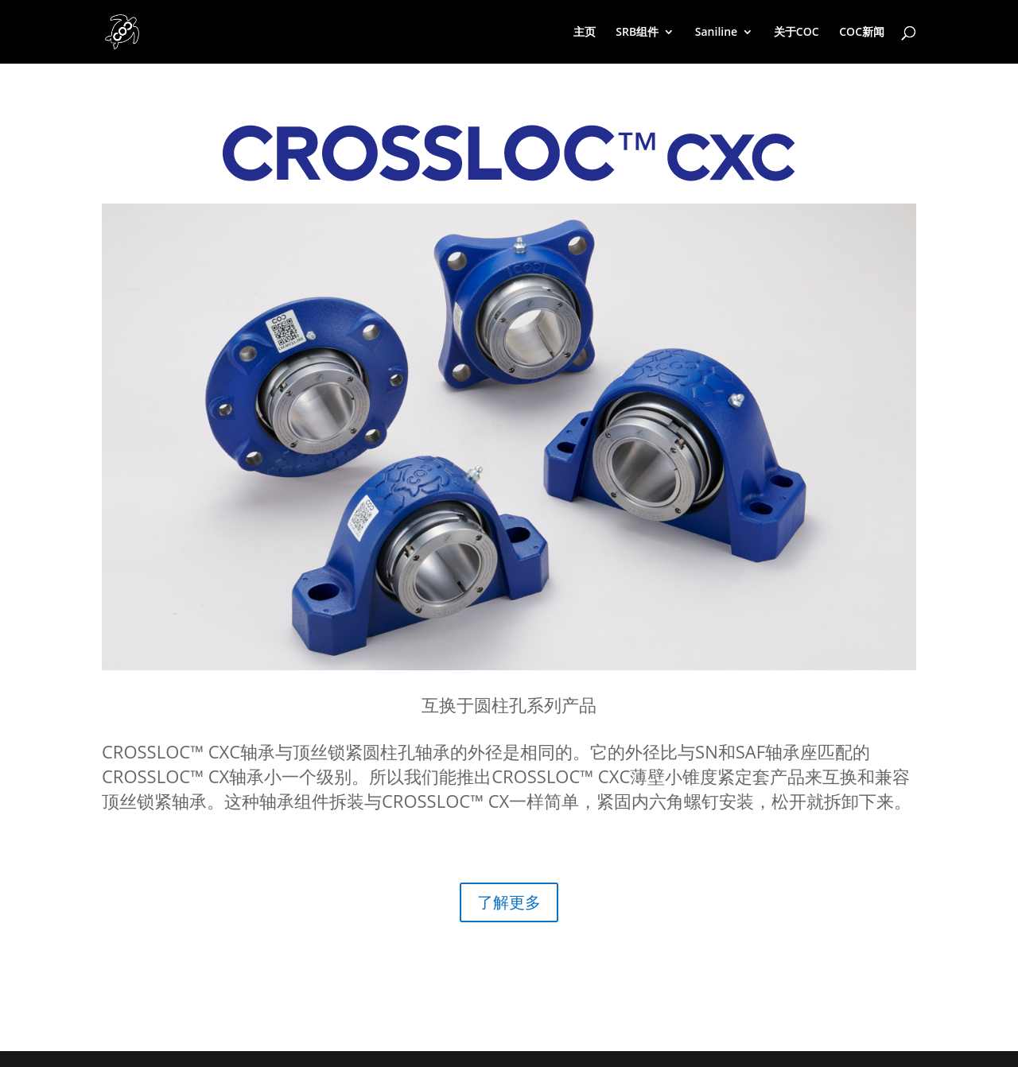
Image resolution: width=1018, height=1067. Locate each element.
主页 (584, 32)
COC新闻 (861, 32)
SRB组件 (637, 32)
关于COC (796, 32)
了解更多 (509, 902)
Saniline (716, 32)
